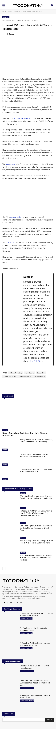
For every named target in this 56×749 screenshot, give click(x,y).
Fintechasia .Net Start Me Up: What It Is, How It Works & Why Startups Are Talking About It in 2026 (36, 513)
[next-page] (7, 568)
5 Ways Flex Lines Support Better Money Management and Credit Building (36, 440)
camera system (16, 217)
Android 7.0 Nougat (21, 118)
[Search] (49, 720)
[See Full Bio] (42, 361)
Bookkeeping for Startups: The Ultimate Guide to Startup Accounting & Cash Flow (36, 527)
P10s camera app (39, 376)
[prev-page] (3, 568)
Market (10, 11)
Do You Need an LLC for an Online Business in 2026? (34, 629)
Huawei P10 (10, 243)
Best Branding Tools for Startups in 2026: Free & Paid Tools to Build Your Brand (36, 541)
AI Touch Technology (16, 373)
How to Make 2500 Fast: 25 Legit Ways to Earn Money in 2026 (36, 470)
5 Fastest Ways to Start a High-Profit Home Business (34, 667)
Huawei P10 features (10, 376)
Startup (22, 493)
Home (4, 11)
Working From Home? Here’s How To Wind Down (35, 696)
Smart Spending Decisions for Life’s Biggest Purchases (25, 434)
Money (5, 430)
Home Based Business (27, 671)
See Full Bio (35, 361)
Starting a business (26, 618)
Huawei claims (29, 373)
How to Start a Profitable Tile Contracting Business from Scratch (36, 614)
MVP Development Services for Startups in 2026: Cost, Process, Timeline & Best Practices (36, 557)
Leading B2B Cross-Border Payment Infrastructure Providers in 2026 (34, 455)
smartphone (11, 164)
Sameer (11, 34)
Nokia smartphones (25, 376)
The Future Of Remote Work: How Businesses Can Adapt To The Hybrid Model (35, 682)
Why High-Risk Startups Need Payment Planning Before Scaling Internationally (36, 497)
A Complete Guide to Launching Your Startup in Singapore (35, 644)
